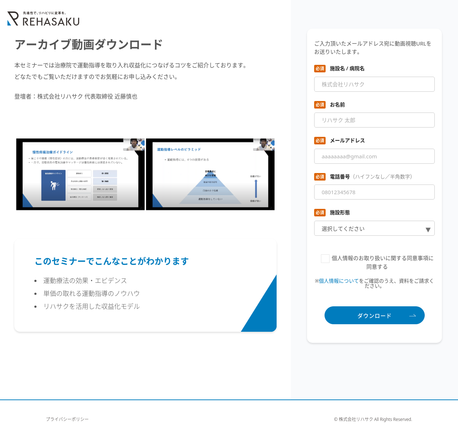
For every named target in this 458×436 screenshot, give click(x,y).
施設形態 (340, 212)
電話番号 (372, 176)
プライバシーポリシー (67, 419)
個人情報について (339, 280)
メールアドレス (347, 140)
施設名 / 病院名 (347, 68)
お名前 (337, 104)
